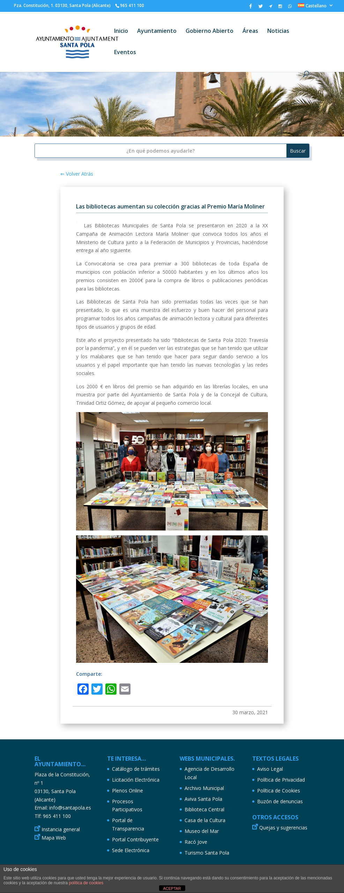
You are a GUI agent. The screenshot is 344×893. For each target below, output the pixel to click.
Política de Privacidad (281, 779)
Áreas (250, 31)
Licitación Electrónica (135, 779)
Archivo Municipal (204, 788)
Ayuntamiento (157, 31)
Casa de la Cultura (205, 820)
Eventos (125, 53)
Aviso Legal (270, 769)
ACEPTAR (172, 888)
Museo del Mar (202, 831)
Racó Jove (196, 842)
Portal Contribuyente (135, 839)
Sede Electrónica (130, 850)
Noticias (278, 31)
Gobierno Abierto (209, 31)
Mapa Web (54, 837)
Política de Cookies (278, 790)
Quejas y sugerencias (283, 827)
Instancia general (61, 829)
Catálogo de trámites (136, 769)
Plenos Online (127, 790)
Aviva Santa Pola (203, 799)
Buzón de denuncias (280, 801)
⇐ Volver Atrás (76, 173)
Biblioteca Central (204, 809)
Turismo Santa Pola (207, 852)
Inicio (121, 31)
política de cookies (86, 882)
